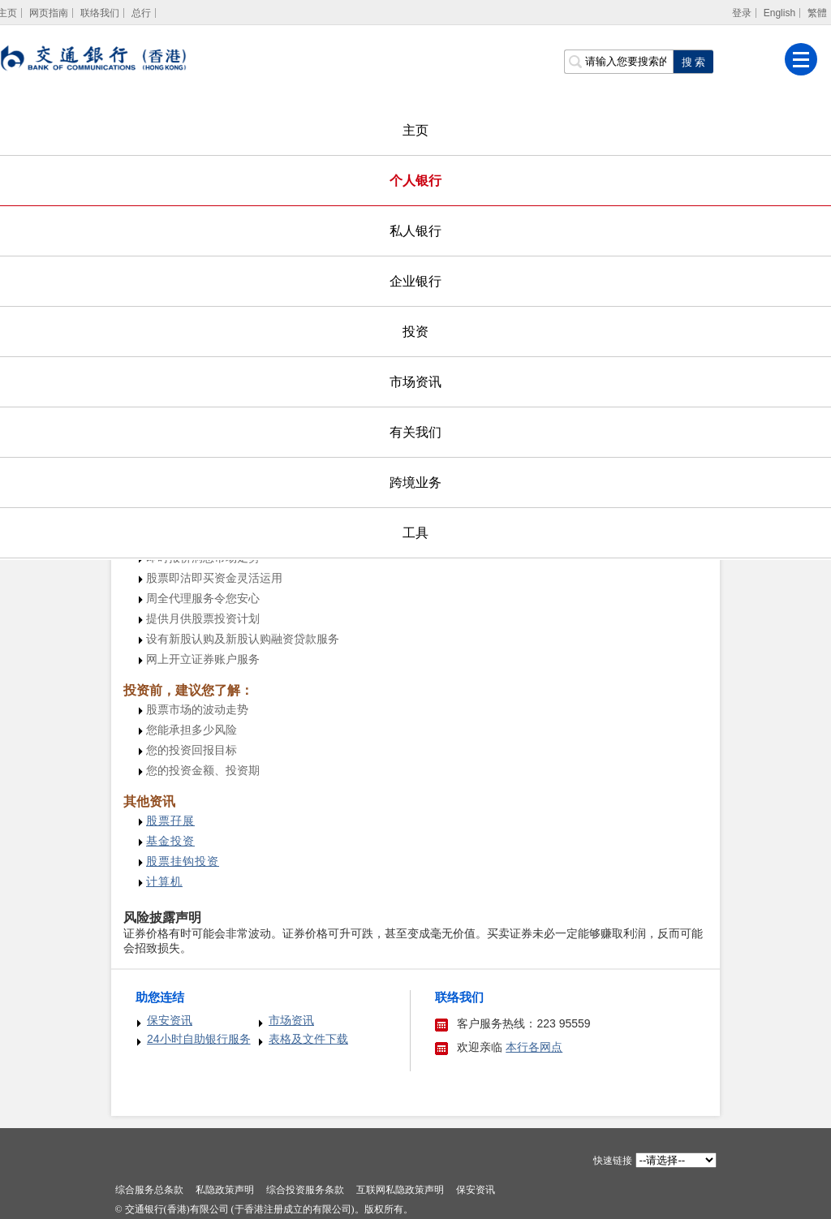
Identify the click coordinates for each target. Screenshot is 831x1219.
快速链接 (612, 1160)
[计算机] (164, 882)
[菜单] (801, 59)
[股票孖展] (170, 821)
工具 (415, 533)
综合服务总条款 (149, 1189)
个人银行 (415, 180)
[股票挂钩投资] (182, 861)
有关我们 (415, 432)
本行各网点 (534, 1046)
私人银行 (415, 231)
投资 (415, 331)
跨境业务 (415, 482)
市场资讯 (415, 382)
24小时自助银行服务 (199, 1038)
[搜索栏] (618, 62)
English (779, 13)
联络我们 (99, 13)
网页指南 (48, 13)
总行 (141, 13)
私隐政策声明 (225, 1189)
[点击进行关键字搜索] (693, 62)
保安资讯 (169, 1020)
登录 (741, 13)
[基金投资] (170, 841)
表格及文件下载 (308, 1038)
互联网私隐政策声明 (400, 1189)
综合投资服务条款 (305, 1189)
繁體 (817, 13)
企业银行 (415, 281)
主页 (415, 130)
